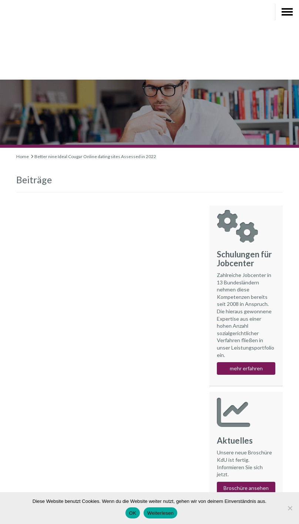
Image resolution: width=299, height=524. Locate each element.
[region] (149, 104)
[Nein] (289, 508)
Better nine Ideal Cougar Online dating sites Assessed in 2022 (95, 156)
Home (22, 156)
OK (132, 513)
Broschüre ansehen (246, 488)
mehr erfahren (246, 368)
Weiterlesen (160, 513)
